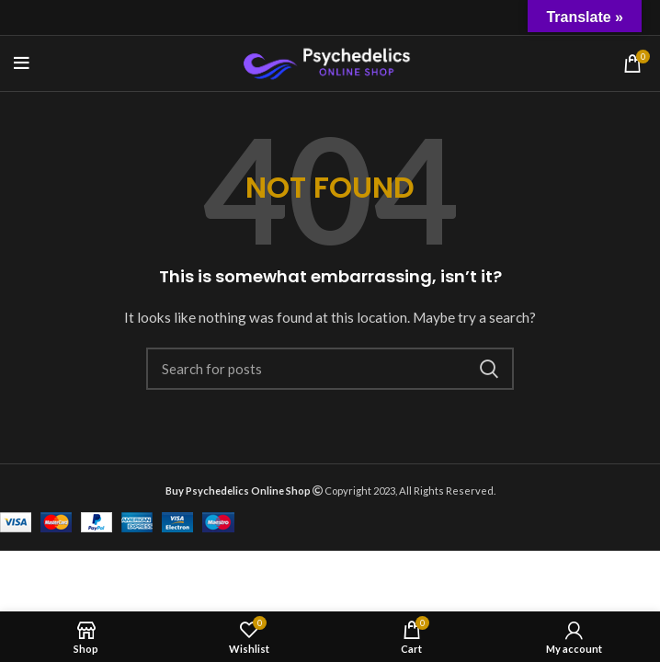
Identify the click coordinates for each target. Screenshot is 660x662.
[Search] (330, 369)
